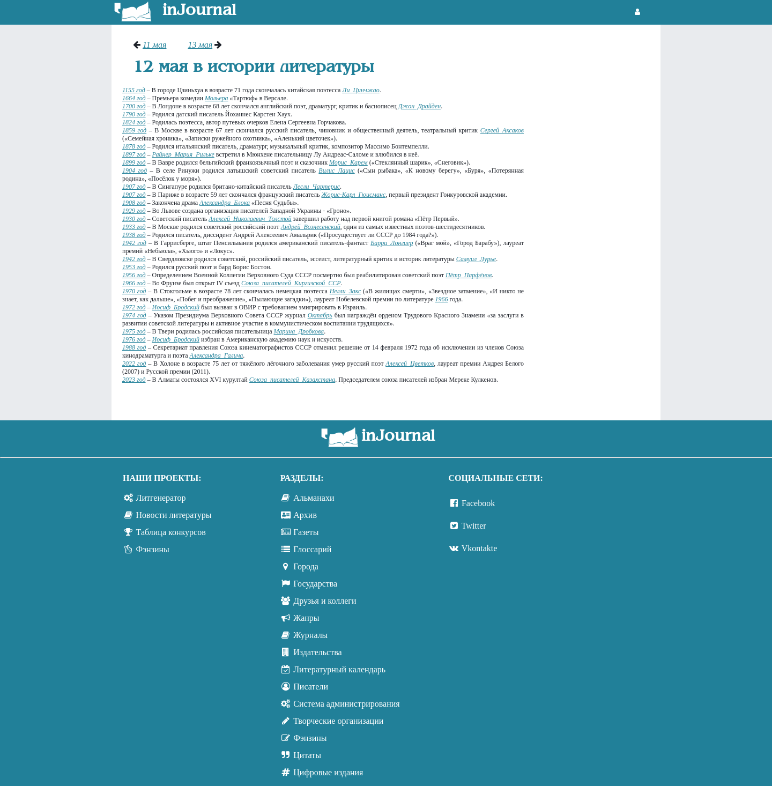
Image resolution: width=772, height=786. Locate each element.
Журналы (310, 635)
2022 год (134, 363)
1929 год (134, 210)
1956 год (134, 275)
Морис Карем (348, 162)
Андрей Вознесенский (310, 227)
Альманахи (313, 497)
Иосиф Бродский (175, 307)
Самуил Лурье (476, 259)
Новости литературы (174, 515)
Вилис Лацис (336, 170)
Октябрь (320, 315)
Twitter (474, 525)
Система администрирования (346, 703)
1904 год (134, 170)
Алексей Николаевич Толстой (250, 219)
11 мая (154, 44)
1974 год (134, 315)
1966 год (134, 283)
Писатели (310, 686)
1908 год (134, 202)
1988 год (134, 347)
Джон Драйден (419, 106)
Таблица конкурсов (171, 532)
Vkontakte (480, 548)
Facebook (478, 503)
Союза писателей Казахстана (292, 379)
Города (305, 566)
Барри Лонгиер (391, 243)
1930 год (134, 219)
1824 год (134, 122)
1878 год (134, 146)
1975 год (134, 331)
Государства (315, 583)
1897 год (134, 154)
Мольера (216, 98)
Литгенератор (161, 497)
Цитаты (307, 755)
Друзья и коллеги (324, 600)
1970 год (134, 291)
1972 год (134, 307)
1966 (441, 299)
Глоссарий (312, 549)
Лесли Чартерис (316, 186)
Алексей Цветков (409, 363)
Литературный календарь (339, 669)
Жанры (306, 617)
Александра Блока (224, 202)
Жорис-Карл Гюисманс (354, 194)
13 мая (200, 44)
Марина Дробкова (299, 331)
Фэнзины (152, 549)
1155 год (133, 90)
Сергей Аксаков (502, 130)
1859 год (134, 130)
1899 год (134, 162)
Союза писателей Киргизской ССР (291, 283)
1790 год (134, 114)
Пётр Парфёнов (469, 275)
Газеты (305, 532)
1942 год (134, 243)
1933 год (134, 227)
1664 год (134, 98)
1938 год (134, 235)
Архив (305, 515)
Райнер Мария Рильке (183, 154)
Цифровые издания (328, 772)
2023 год (134, 379)
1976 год (134, 339)
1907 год (134, 186)
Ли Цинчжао (360, 90)
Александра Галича (216, 355)
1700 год (134, 106)
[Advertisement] (597, 201)
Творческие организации (338, 720)
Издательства (317, 652)
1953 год (134, 267)
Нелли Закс (345, 291)
